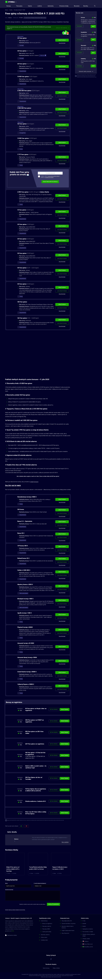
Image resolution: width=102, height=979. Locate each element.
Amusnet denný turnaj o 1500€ (27, 657)
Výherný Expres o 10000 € (25, 684)
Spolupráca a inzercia (88, 929)
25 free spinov (22, 38)
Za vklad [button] (21, 45)
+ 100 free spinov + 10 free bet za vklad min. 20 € (35, 755)
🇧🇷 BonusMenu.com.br (88, 946)
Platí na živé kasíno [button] (23, 593)
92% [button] (21, 790)
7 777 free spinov (26, 154)
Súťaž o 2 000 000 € (23, 570)
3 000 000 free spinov (24, 108)
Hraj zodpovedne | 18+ (67, 920)
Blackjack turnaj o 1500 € (25, 599)
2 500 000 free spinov (28, 90)
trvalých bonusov (34, 481)
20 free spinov (25, 224)
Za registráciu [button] (22, 133)
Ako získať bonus (62, 96)
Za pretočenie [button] (22, 71)
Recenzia (79, 26)
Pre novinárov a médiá (88, 931)
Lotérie (39, 6)
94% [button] (21, 744)
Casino (29, 6)
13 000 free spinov (27, 76)
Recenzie (75, 6)
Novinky (85, 6)
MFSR (12, 931)
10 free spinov (25, 210)
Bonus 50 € (20, 533)
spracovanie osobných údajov (53, 176)
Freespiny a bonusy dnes (35, 17)
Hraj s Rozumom (65, 933)
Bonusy (8, 6)
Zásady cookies (86, 938)
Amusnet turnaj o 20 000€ (25, 643)
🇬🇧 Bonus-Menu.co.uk (88, 944)
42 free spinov (25, 124)
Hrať (93, 26)
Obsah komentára (9, 889)
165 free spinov (28, 318)
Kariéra (84, 926)
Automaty (50, 6)
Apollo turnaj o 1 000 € (24, 613)
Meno (6, 883)
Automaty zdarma (45, 934)
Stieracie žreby (62, 6)
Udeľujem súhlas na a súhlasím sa (50, 177)
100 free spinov (22, 302)
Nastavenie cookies (12, 935)
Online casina (44, 937)
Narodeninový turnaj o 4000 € (26, 497)
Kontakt (84, 923)
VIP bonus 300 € (22, 546)
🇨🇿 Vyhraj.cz (85, 941)
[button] (62, 43)
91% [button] (21, 813)
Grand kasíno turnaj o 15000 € (26, 672)
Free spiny (18, 6)
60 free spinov (25, 64)
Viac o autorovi (65, 842)
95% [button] (21, 710)
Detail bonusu (54, 709)
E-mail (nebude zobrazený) (40, 883)
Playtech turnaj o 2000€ (25, 627)
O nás (84, 920)
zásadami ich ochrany (49, 177)
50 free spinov (25, 253)
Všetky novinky (43, 17)
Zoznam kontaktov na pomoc (69, 923)
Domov (6, 9)
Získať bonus (62, 40)
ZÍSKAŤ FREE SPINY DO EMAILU (50, 181)
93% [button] (21, 767)
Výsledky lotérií (44, 940)
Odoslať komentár (53, 904)
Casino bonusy (28, 17)
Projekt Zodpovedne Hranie (68, 930)
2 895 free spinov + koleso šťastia (33, 192)
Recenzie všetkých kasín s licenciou (68, 927)
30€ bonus (20, 509)
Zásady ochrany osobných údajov (89, 935)
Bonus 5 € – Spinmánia (24, 521)
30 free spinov (25, 51)
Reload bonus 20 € (23, 558)
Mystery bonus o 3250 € (25, 584)
